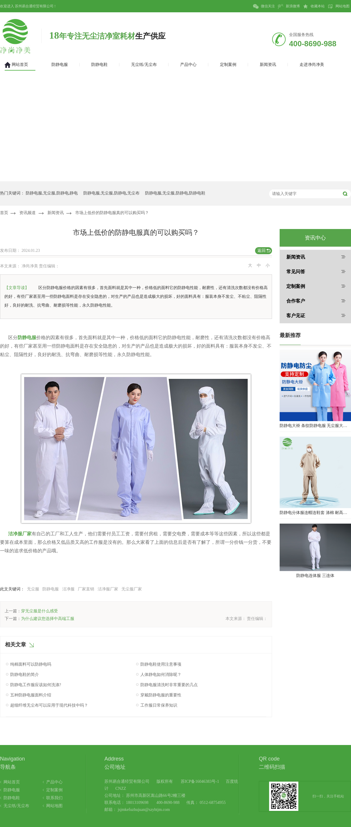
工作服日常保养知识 (158, 705)
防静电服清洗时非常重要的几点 (169, 685)
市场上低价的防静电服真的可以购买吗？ (112, 213)
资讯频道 (27, 213)
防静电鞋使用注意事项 (160, 664)
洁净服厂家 (108, 589)
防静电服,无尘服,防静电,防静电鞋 (175, 193)
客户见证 (295, 315)
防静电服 (50, 589)
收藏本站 (314, 6)
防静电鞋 (12, 798)
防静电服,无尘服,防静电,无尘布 (111, 193)
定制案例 (295, 286)
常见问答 (295, 271)
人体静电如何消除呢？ (160, 674)
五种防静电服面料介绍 (30, 695)
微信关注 (264, 6)
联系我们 (54, 798)
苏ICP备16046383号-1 (200, 781)
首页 (4, 213)
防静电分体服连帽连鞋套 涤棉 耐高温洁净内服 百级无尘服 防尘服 (315, 512)
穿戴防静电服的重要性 (160, 695)
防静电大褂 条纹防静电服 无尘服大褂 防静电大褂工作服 (315, 425)
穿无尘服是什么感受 (39, 611)
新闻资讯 (55, 213)
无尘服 (33, 589)
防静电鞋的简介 (24, 674)
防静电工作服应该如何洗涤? (35, 685)
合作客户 (295, 300)
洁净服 (68, 589)
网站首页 (12, 782)
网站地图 (339, 6)
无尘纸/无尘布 (16, 806)
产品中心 (54, 782)
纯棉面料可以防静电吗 (30, 664)
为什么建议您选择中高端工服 (47, 618)
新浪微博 (289, 6)
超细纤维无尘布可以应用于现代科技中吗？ (49, 705)
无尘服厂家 (131, 589)
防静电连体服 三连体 (315, 575)
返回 (261, 250)
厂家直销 (86, 589)
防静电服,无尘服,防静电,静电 (52, 193)
